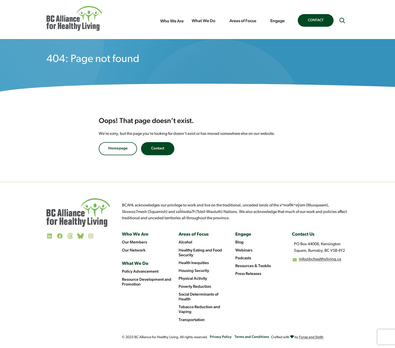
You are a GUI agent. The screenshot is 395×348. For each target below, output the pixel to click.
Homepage (117, 148)
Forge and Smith (311, 337)
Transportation (192, 320)
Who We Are (172, 21)
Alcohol (185, 242)
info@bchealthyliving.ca (320, 259)
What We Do (203, 21)
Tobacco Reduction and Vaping (199, 309)
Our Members (134, 242)
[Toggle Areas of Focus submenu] (261, 21)
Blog (239, 242)
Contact (315, 20)
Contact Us (303, 234)
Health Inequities (194, 263)
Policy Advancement (140, 272)
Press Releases (248, 274)
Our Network (133, 250)
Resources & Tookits (253, 266)
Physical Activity (193, 279)
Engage (277, 21)
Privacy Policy (221, 337)
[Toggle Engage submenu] (290, 21)
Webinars (243, 250)
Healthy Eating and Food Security (200, 252)
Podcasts (243, 258)
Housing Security (194, 271)
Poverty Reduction (195, 287)
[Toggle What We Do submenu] (220, 21)
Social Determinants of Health (198, 297)
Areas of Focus (242, 21)
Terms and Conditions (252, 337)
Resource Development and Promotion (146, 282)
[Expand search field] (342, 20)
